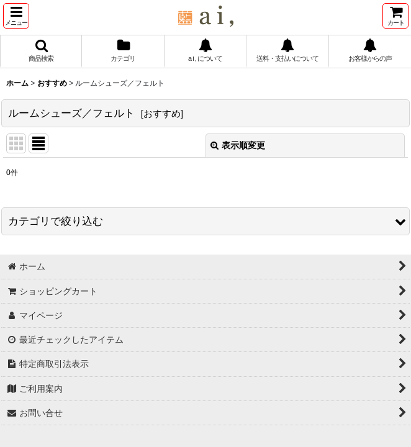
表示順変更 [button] (237, 145)
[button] (16, 16)
